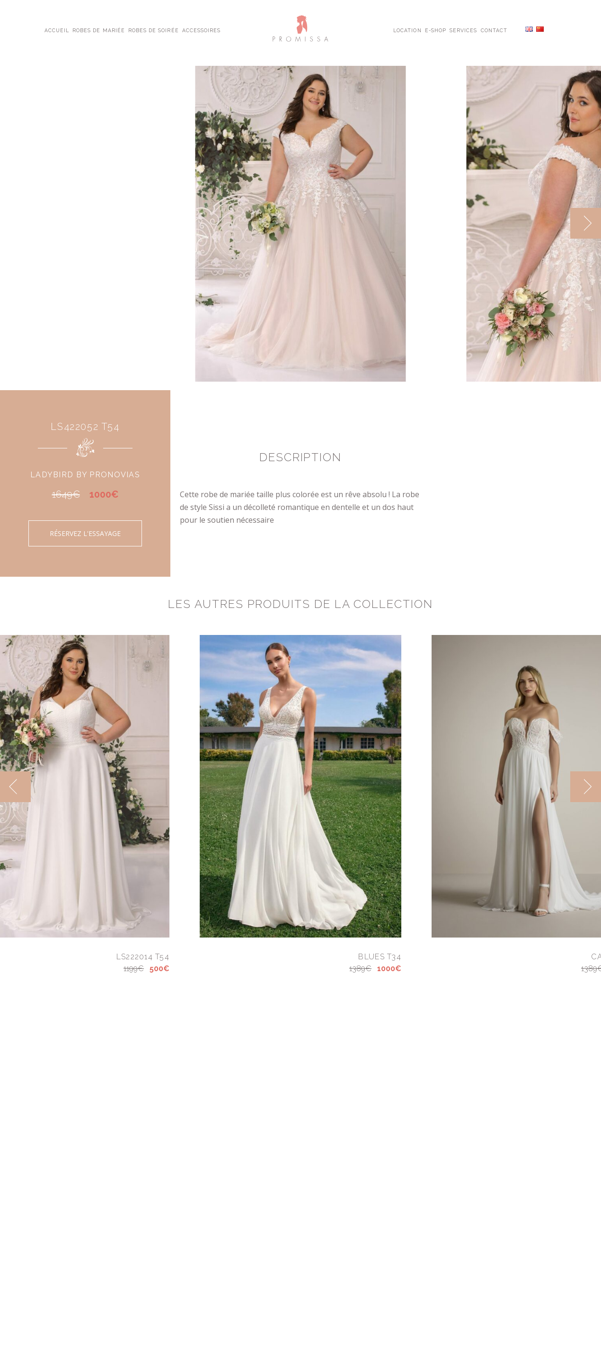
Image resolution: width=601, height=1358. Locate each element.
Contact (494, 30)
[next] (585, 223)
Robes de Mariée (98, 30)
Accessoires (201, 30)
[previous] (15, 786)
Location (407, 30)
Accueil (56, 30)
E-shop (435, 30)
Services (463, 30)
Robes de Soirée (153, 30)
